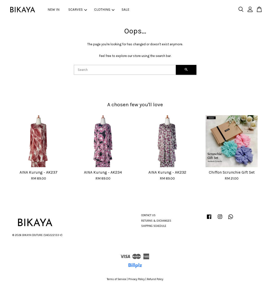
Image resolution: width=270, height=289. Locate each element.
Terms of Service (116, 279)
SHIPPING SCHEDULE (153, 226)
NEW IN (53, 9)
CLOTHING (104, 9)
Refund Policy (155, 279)
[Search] (125, 70)
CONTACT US (148, 215)
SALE (125, 9)
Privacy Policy (136, 279)
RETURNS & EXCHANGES (156, 220)
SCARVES (77, 9)
